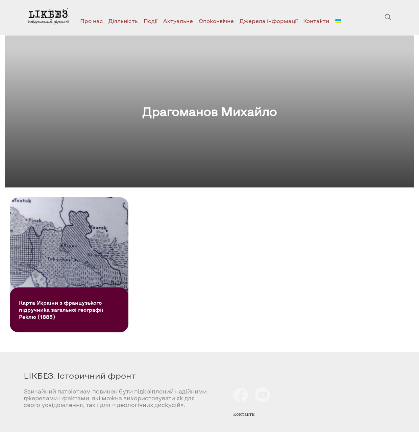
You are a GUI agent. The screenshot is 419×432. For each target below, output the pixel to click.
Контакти (316, 21)
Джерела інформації (269, 21)
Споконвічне (216, 21)
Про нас (91, 21)
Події (150, 21)
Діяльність (123, 21)
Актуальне (178, 21)
